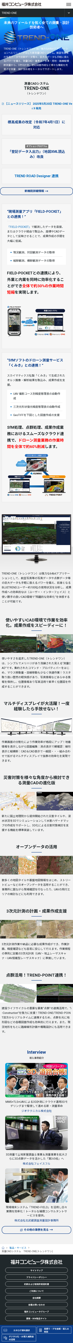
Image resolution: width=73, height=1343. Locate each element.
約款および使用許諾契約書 (36, 1284)
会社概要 (36, 1298)
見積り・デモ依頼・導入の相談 (56, 1330)
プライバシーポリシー (36, 1277)
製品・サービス (17, 1248)
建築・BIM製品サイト (36, 1318)
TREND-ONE (9, 13)
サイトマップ (36, 1270)
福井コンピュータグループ (36, 1312)
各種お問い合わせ (36, 1305)
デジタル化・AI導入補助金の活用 (21, 1338)
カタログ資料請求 (21, 1330)
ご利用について (36, 1291)
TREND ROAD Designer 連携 (36, 176)
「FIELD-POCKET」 (19, 227)
